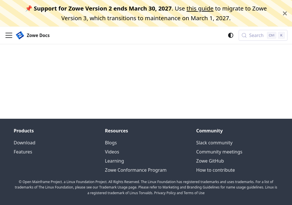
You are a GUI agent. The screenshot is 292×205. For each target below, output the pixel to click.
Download (24, 143)
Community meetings (219, 152)
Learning (114, 161)
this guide (200, 8)
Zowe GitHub (210, 161)
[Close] (285, 13)
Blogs (111, 143)
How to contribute (215, 170)
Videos (112, 152)
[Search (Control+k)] (263, 35)
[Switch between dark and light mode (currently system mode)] (230, 35)
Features (23, 152)
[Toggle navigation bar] (9, 35)
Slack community (214, 143)
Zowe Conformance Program (136, 170)
